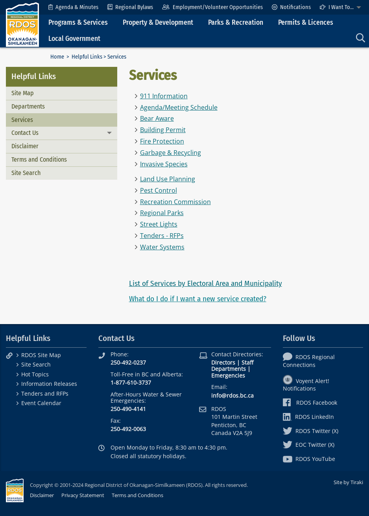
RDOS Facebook (310, 402)
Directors (223, 362)
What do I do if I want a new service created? (197, 298)
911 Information (164, 96)
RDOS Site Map (41, 355)
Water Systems (162, 247)
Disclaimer (25, 146)
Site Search (26, 173)
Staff (247, 362)
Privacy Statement (82, 495)
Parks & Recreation (235, 22)
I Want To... (337, 7)
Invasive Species (164, 164)
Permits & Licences (305, 22)
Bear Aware (157, 118)
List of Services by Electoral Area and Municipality (205, 283)
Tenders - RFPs (162, 235)
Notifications (291, 7)
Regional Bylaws (130, 7)
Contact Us (25, 132)
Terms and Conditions (39, 159)
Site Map (22, 93)
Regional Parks (162, 212)
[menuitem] (73, 7)
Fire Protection (162, 141)
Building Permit (163, 129)
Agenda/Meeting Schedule (179, 107)
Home (57, 56)
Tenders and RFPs (44, 393)
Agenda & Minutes (73, 7)
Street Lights (158, 224)
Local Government (74, 39)
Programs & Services (78, 22)
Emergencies (228, 375)
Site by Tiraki (348, 482)
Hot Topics (35, 374)
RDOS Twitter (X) (310, 431)
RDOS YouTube (309, 459)
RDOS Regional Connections (309, 360)
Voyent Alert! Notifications (306, 384)
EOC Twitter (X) (308, 444)
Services (22, 119)
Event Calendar (41, 403)
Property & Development (158, 22)
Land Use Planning (167, 179)
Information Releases (49, 383)
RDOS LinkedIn (308, 416)
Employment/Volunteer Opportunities (212, 7)
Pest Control (158, 190)
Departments (28, 106)
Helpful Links (87, 56)
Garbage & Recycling (170, 152)
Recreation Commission (175, 201)
